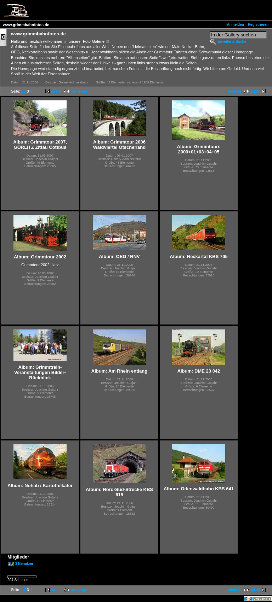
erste (56, 91)
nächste (235, 91)
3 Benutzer (24, 564)
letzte (255, 91)
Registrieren (258, 25)
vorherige (79, 91)
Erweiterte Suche (231, 41)
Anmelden (235, 25)
